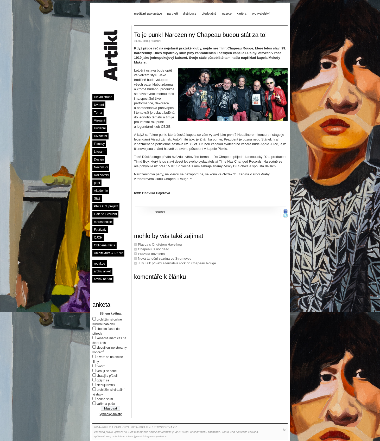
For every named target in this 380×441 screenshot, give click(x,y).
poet (97, 183)
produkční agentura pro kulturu (151, 436)
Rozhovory (101, 175)
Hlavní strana (103, 97)
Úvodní (99, 105)
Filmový (99, 144)
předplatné (208, 13)
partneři (172, 13)
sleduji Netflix (106, 385)
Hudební (100, 128)
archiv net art (103, 279)
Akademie (101, 191)
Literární (99, 152)
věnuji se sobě (107, 371)
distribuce (189, 13)
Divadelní (100, 136)
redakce (99, 263)
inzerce (226, 13)
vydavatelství (261, 13)
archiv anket (102, 271)
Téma (98, 112)
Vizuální (99, 120)
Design (99, 159)
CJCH (98, 237)
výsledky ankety (111, 414)
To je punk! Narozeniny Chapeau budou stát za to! (200, 34)
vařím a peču (106, 404)
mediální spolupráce (148, 13)
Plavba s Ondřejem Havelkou (160, 244)
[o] (284, 429)
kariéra (241, 13)
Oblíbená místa (104, 245)
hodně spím (105, 399)
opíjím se (103, 380)
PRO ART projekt (106, 206)
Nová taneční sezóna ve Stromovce (164, 258)
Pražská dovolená (151, 254)
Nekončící (101, 167)
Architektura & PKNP (108, 253)
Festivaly (100, 230)
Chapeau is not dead (153, 249)
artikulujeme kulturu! (123, 436)
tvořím (101, 366)
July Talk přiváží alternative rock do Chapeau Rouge (177, 263)
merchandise (103, 222)
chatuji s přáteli (107, 376)
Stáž (97, 198)
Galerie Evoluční (105, 214)
